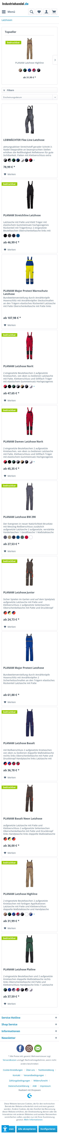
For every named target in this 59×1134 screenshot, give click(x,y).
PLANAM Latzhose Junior (18, 592)
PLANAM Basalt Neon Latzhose (22, 818)
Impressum (45, 1086)
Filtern (8, 90)
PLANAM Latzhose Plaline (19, 969)
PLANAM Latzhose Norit (18, 366)
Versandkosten (10, 1060)
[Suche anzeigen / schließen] (31, 12)
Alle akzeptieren (27, 1128)
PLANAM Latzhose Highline (29, 62)
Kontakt (16, 1075)
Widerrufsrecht (41, 1080)
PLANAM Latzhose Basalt (19, 743)
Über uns (30, 1070)
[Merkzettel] (39, 12)
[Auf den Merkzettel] (10, 174)
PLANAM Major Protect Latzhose (23, 668)
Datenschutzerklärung (18, 1086)
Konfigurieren (47, 1128)
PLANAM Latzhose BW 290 (19, 517)
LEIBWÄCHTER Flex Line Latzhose (23, 140)
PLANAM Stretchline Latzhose (22, 215)
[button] (5, 1128)
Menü (8, 11)
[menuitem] (8, 12)
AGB (35, 1086)
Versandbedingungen (34, 1075)
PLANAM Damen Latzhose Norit (23, 441)
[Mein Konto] (46, 12)
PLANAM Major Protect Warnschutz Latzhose (25, 292)
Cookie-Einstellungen (13, 1070)
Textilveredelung (46, 1070)
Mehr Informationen (33, 1119)
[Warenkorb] (54, 12)
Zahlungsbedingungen (19, 1080)
